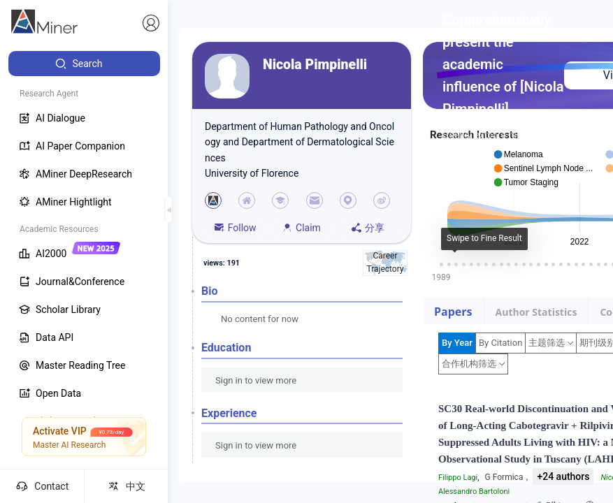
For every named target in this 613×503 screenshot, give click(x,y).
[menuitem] (84, 63)
